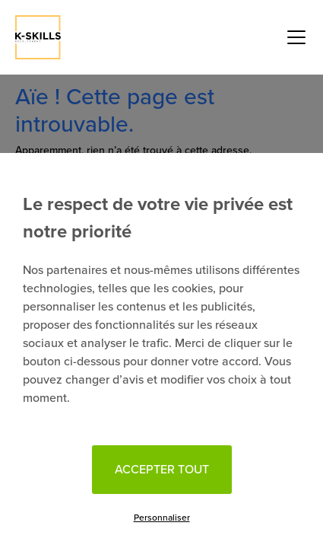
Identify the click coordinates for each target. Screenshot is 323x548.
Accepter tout (162, 469)
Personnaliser (162, 517)
